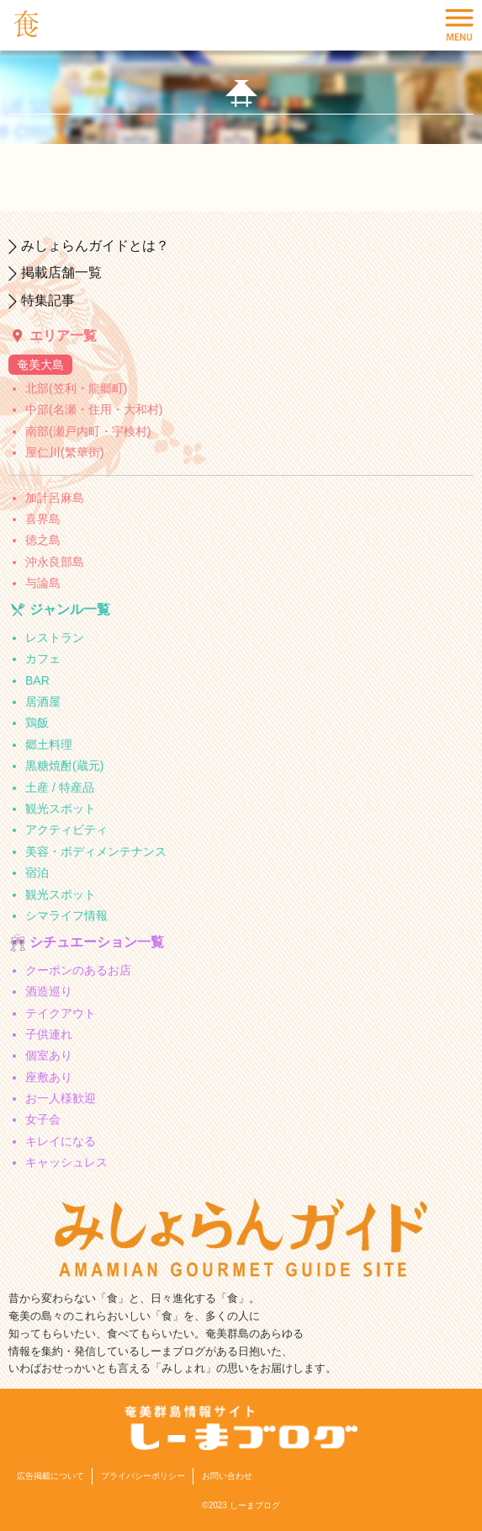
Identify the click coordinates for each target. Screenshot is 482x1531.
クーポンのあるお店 (78, 970)
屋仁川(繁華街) (64, 452)
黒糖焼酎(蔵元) (64, 765)
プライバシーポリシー (143, 1475)
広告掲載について (50, 1475)
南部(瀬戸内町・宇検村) (88, 431)
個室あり (48, 1055)
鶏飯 (37, 722)
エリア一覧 (63, 335)
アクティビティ (66, 829)
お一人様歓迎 (60, 1098)
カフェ (43, 658)
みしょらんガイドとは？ (95, 245)
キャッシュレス (66, 1162)
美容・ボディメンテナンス (96, 851)
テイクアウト (60, 1013)
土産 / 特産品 (59, 787)
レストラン (54, 637)
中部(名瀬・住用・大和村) (93, 409)
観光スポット (60, 808)
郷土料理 (48, 744)
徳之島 (43, 540)
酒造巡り (48, 991)
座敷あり (48, 1077)
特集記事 (48, 300)
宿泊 (37, 872)
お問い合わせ (227, 1475)
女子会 (43, 1119)
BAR (37, 680)
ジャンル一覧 (69, 609)
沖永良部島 (54, 561)
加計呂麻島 (54, 497)
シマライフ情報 (66, 915)
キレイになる (60, 1141)
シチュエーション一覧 (96, 942)
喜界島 (43, 518)
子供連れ (48, 1034)
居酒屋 (43, 701)
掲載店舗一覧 (61, 272)
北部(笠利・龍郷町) (76, 388)
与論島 (43, 582)
